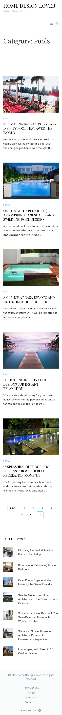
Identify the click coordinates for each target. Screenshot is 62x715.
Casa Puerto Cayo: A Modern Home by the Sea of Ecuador (35, 582)
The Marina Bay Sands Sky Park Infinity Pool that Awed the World (30, 128)
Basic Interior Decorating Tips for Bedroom (37, 567)
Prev (13, 508)
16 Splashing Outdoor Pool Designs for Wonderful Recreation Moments (27, 471)
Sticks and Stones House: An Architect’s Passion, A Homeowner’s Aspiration (35, 635)
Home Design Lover (29, 5)
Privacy (31, 692)
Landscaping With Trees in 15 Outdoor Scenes (35, 651)
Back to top (28, 710)
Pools (6, 118)
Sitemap (31, 697)
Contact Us (31, 702)
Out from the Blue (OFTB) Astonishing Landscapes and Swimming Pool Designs (28, 215)
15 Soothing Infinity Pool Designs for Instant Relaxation (25, 384)
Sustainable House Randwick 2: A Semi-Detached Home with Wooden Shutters (38, 617)
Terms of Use (31, 687)
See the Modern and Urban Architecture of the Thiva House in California (38, 599)
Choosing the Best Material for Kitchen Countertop (36, 552)
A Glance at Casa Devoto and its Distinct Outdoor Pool (29, 299)
